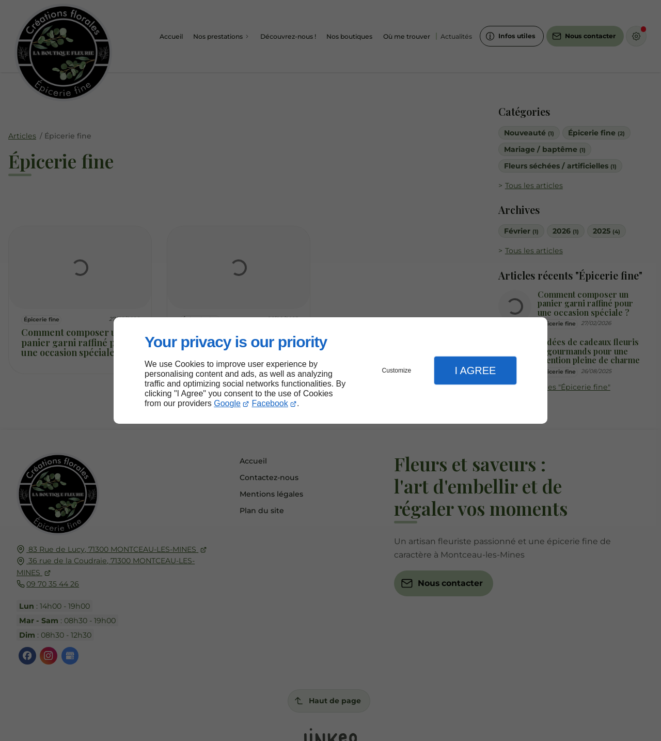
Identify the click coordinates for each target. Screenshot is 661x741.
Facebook (270, 403)
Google (227, 403)
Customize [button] (397, 370)
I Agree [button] (475, 370)
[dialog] (330, 370)
